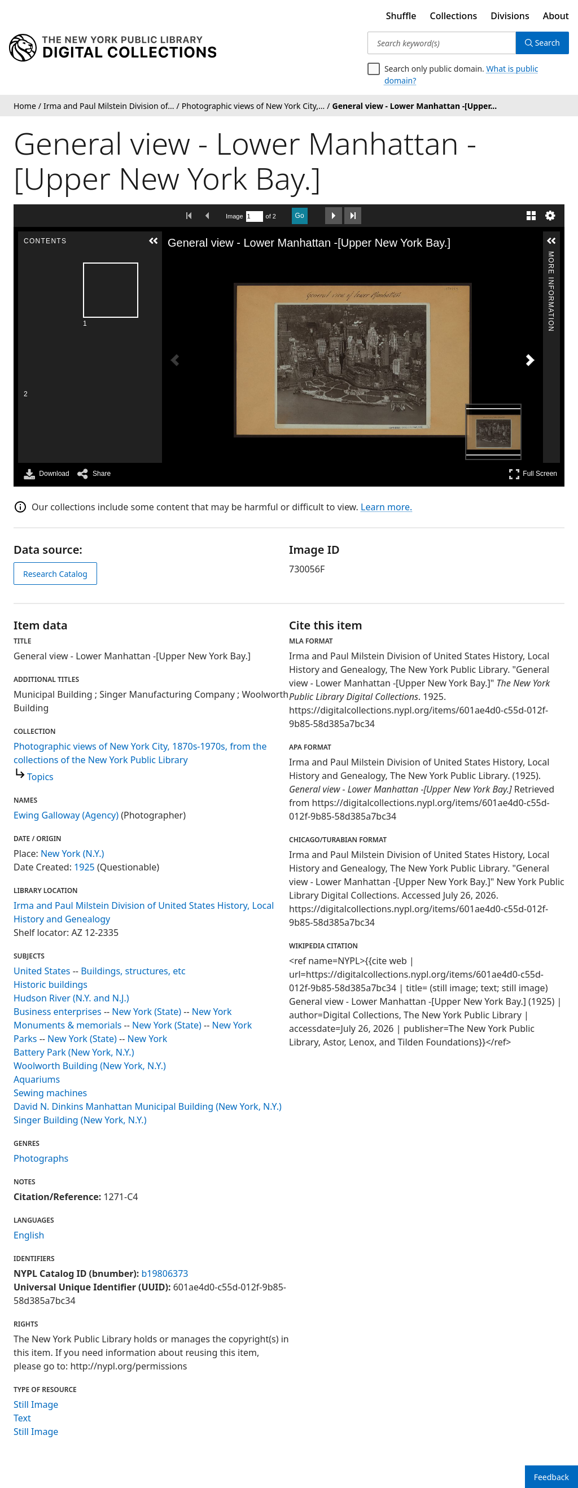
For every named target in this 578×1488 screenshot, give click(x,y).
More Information (551, 256)
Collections (454, 16)
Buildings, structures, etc (133, 971)
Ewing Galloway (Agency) (66, 815)
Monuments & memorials (67, 1025)
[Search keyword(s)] (441, 43)
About (556, 16)
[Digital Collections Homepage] (112, 48)
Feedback (551, 1477)
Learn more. (386, 507)
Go (299, 216)
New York (212, 1011)
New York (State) (146, 1011)
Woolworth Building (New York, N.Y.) (90, 1066)
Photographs (41, 1158)
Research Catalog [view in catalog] (55, 573)
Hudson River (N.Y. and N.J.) (71, 998)
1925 (84, 867)
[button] (153, 241)
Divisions (510, 16)
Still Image (36, 1404)
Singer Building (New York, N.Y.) (80, 1120)
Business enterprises (58, 1011)
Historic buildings (50, 984)
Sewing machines (50, 1093)
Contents (153, 256)
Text (22, 1418)
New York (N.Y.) (72, 853)
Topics (40, 777)
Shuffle (401, 16)
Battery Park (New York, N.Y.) (74, 1052)
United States (42, 971)
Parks (25, 1038)
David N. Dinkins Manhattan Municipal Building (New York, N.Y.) (148, 1106)
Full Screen (533, 474)
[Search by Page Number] (254, 216)
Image (234, 216)
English (29, 1235)
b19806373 (164, 1273)
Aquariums (37, 1079)
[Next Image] (530, 360)
